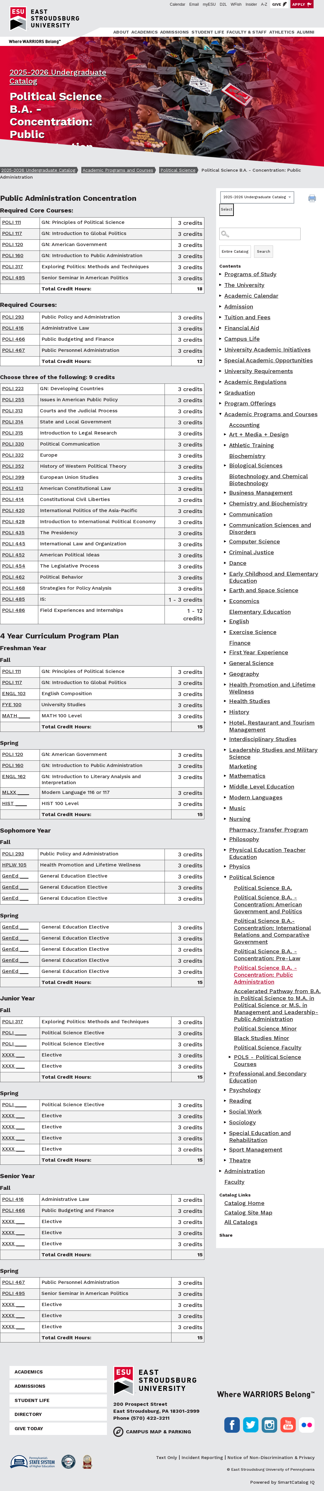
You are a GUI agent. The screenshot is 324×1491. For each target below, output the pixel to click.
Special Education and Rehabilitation (260, 1136)
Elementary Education (260, 611)
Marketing (243, 766)
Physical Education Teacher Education (267, 853)
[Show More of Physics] (225, 866)
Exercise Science (253, 632)
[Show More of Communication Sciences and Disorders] (225, 525)
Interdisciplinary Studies (262, 739)
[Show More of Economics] (225, 601)
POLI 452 (13, 555)
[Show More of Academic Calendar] (220, 295)
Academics (144, 32)
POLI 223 (13, 388)
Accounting (244, 425)
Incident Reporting (202, 1457)
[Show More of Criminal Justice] (225, 552)
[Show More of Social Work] (225, 1111)
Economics (244, 601)
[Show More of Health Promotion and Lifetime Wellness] (225, 684)
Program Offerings (250, 403)
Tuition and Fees (247, 317)
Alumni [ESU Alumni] (305, 32)
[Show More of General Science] (225, 663)
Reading (240, 1100)
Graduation (239, 392)
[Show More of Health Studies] (225, 701)
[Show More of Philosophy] (225, 839)
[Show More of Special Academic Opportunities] (220, 360)
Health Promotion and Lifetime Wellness (272, 688)
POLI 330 (13, 444)
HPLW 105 (14, 865)
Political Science (178, 170)
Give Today (29, 1428)
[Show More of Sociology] (225, 1122)
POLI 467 (13, 350)
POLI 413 (12, 488)
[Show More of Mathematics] (225, 776)
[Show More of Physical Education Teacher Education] (225, 850)
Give (276, 4)
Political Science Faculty (268, 1047)
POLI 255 (13, 400)
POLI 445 (13, 544)
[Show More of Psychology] (225, 1090)
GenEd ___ (15, 876)
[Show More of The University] (220, 285)
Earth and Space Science (263, 590)
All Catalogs (241, 1222)
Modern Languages (256, 797)
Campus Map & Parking (158, 1432)
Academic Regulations (255, 381)
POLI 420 (13, 510)
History (239, 711)
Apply (298, 4)
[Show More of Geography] (225, 674)
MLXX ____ (15, 792)
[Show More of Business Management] (225, 492)
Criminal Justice (251, 552)
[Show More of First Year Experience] (225, 652)
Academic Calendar (251, 295)
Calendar (177, 4)
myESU (209, 4)
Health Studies (249, 701)
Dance (237, 563)
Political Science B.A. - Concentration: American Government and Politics (268, 904)
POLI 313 (12, 411)
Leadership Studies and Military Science (273, 753)
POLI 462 (13, 577)
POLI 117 (12, 233)
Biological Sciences (256, 465)
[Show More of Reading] (225, 1100)
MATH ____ (16, 716)
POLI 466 (13, 339)
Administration (244, 1171)
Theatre (240, 1160)
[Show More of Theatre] (225, 1160)
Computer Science (254, 541)
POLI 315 (12, 433)
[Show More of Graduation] (220, 392)
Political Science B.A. (263, 888)
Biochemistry (247, 456)
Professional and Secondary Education (268, 1077)
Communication (250, 514)
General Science (251, 663)
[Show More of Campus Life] (220, 339)
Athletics (282, 32)
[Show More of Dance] (225, 563)
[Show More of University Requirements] (220, 371)
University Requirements (258, 371)
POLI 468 (13, 588)
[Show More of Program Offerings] (220, 403)
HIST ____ (14, 803)
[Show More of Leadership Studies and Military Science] (225, 750)
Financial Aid (241, 328)
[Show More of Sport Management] (225, 1149)
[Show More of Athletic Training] (225, 445)
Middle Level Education (261, 786)
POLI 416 (13, 328)
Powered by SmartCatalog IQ (282, 1482)
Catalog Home (244, 1203)
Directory (28, 1414)
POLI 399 (13, 477)
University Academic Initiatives (267, 349)
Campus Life (242, 338)
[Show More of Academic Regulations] (220, 382)
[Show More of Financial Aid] (220, 328)
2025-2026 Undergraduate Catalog (38, 170)
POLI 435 (13, 533)
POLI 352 (13, 466)
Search (263, 251)
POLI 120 (12, 244)
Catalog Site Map (248, 1212)
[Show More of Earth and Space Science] (225, 590)
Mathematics (247, 775)
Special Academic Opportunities (268, 360)
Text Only (166, 1457)
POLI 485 (13, 599)
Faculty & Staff (247, 32)
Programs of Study (250, 274)
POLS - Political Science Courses (267, 1060)
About (121, 32)
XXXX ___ (13, 1055)
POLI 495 (13, 278)
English (239, 621)
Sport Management (255, 1149)
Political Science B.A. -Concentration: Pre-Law (267, 954)
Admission (238, 306)
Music (237, 808)
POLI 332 (13, 455)
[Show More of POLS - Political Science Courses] (230, 1057)
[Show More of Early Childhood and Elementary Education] (225, 574)
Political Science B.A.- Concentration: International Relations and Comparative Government (272, 931)
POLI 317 (12, 266)
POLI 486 (13, 610)
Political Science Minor (265, 1028)
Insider (251, 4)
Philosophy (244, 839)
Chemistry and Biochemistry (268, 503)
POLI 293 (13, 317)
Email (194, 4)
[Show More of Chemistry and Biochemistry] (225, 503)
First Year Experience (258, 652)
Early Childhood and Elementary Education (273, 577)
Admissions (174, 32)
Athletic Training (251, 445)
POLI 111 (11, 222)
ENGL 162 (14, 776)
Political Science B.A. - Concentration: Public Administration (265, 974)
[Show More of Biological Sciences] (225, 465)
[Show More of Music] (225, 808)
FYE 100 (12, 704)
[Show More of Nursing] (225, 819)
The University (244, 285)
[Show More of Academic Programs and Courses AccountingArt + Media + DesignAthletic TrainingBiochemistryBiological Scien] (220, 414)
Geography (244, 673)
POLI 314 (12, 422)
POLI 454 (13, 566)
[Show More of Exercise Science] (225, 632)
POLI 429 (13, 521)
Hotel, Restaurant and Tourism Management (272, 726)
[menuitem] (120, 32)
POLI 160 (12, 255)
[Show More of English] (225, 621)
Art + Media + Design (259, 434)
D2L (223, 4)
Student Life (207, 32)
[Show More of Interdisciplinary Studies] (225, 739)
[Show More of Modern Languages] (225, 797)
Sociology (242, 1122)
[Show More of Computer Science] (225, 541)
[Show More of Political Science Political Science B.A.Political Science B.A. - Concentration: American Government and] (225, 877)
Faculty (234, 1181)
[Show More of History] (225, 712)
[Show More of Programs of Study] (220, 274)
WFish (236, 4)
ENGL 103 (14, 693)
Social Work (245, 1111)
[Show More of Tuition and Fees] (220, 317)
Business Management (260, 492)
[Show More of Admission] (220, 306)
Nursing (240, 818)
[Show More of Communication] (225, 514)
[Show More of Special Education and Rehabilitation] (225, 1133)
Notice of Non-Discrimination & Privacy (271, 1457)
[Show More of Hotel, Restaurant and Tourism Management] (225, 722)
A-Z (264, 4)
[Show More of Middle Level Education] (225, 786)
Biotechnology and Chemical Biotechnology (268, 479)
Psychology (245, 1090)
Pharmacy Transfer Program (268, 829)
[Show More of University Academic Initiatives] (220, 349)
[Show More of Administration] (220, 1171)
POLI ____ (14, 1033)
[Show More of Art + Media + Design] (225, 434)
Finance (240, 642)
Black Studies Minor (261, 1038)
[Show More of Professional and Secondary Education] (225, 1073)
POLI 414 (13, 499)
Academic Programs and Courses (118, 170)
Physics (239, 866)
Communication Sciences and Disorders (270, 528)
